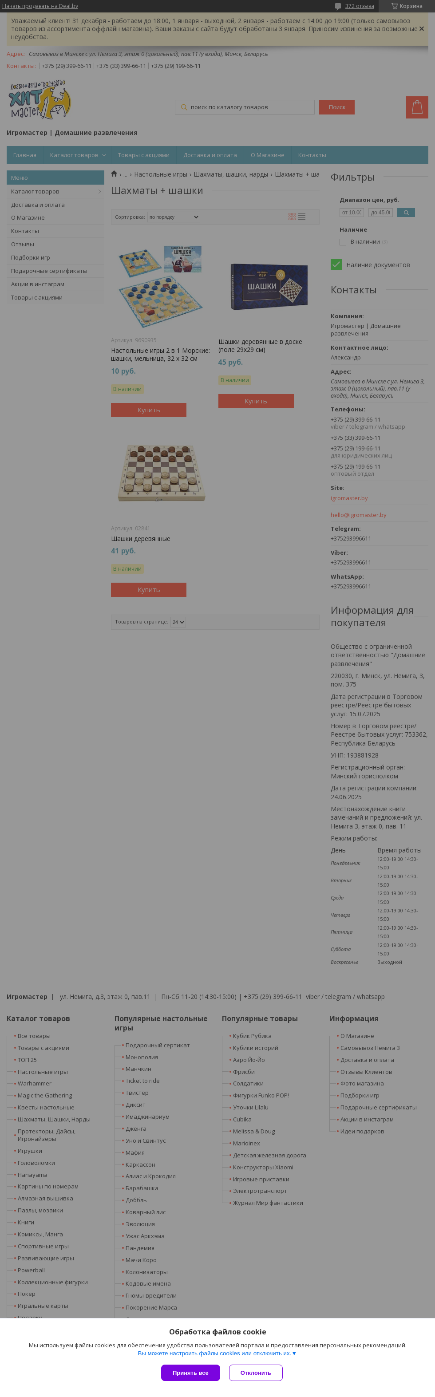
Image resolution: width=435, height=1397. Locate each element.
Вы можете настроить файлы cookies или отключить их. (214, 1353)
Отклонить (256, 1372)
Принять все (191, 1372)
